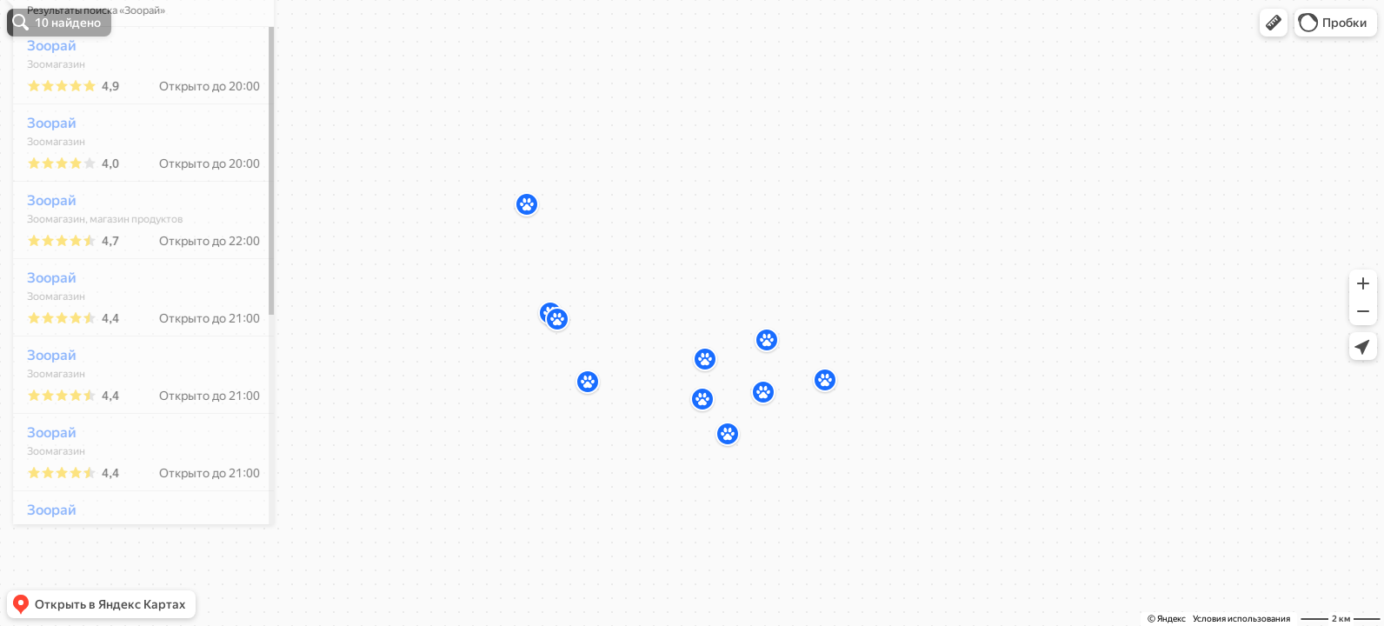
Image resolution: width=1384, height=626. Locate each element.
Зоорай (42, 97)
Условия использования (1241, 618)
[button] (1274, 23)
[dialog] (133, 310)
